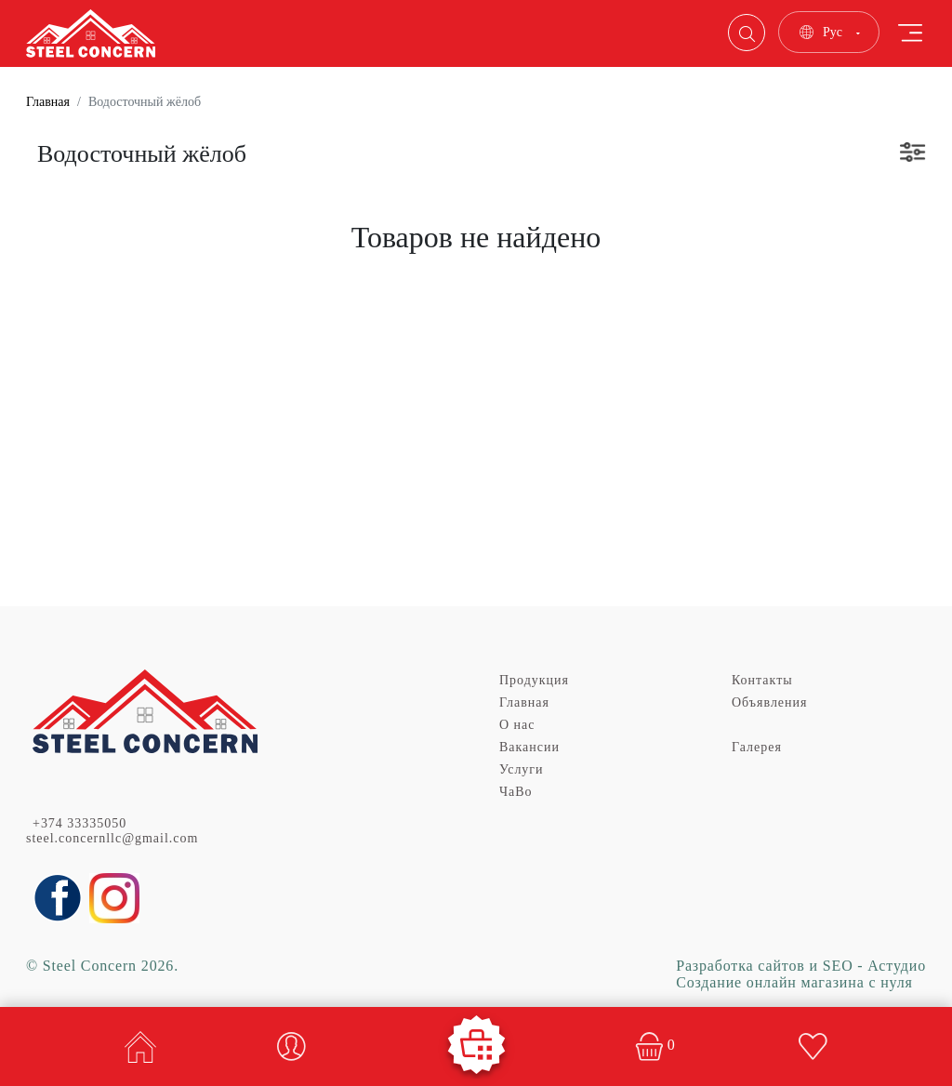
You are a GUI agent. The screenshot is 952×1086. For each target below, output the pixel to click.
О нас (517, 725)
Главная (48, 102)
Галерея (757, 747)
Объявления (769, 702)
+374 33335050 (79, 823)
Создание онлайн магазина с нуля (794, 982)
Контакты (762, 680)
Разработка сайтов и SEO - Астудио (801, 965)
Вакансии (529, 747)
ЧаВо (516, 792)
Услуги (521, 769)
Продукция (534, 680)
